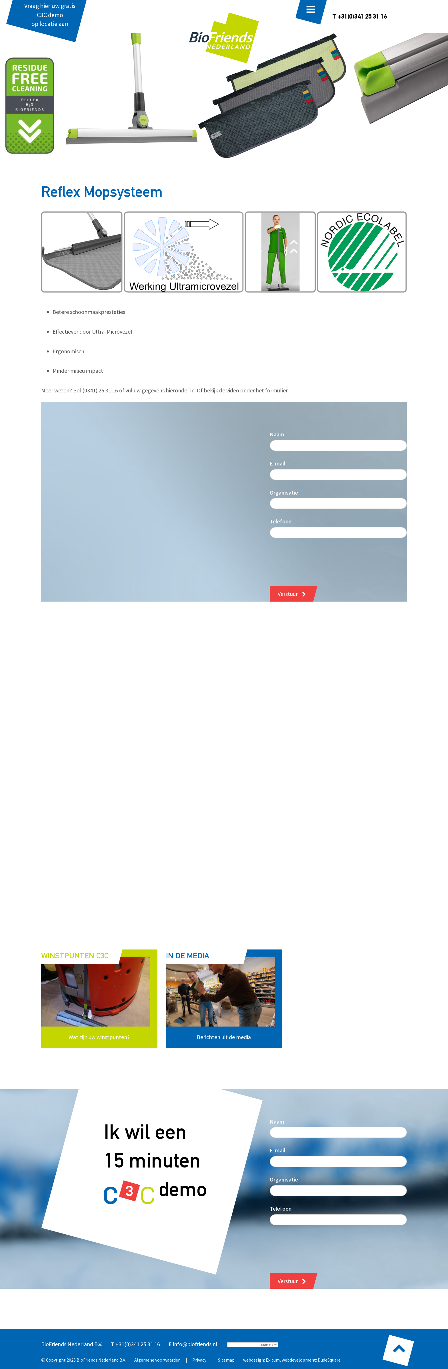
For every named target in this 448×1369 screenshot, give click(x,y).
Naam (277, 434)
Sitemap (226, 1360)
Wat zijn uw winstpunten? (99, 1037)
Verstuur (288, 593)
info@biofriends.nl (195, 1344)
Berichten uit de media (224, 1037)
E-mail (277, 463)
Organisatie (284, 492)
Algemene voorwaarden (157, 1360)
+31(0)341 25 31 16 (137, 1344)
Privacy (199, 1360)
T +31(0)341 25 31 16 (359, 17)
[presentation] (313, 558)
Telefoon (281, 521)
